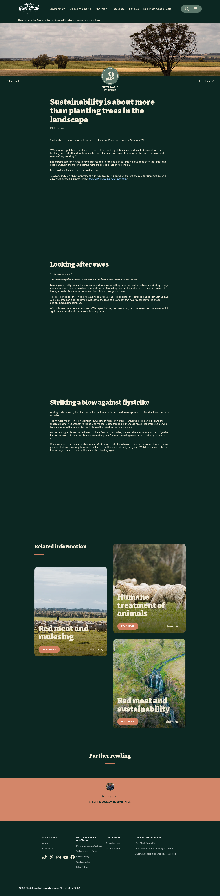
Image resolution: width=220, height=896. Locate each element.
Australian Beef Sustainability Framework (155, 848)
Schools (134, 8)
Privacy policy (82, 856)
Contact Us (47, 848)
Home (20, 20)
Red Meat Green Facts (157, 8)
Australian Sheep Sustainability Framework (155, 854)
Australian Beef (113, 848)
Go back (14, 81)
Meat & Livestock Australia (89, 846)
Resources (118, 8)
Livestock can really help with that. (108, 179)
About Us (46, 843)
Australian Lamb (113, 843)
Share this (204, 81)
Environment (58, 8)
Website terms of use (86, 851)
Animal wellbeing (80, 8)
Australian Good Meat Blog (39, 20)
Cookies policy (83, 862)
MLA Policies (82, 867)
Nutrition (101, 8)
